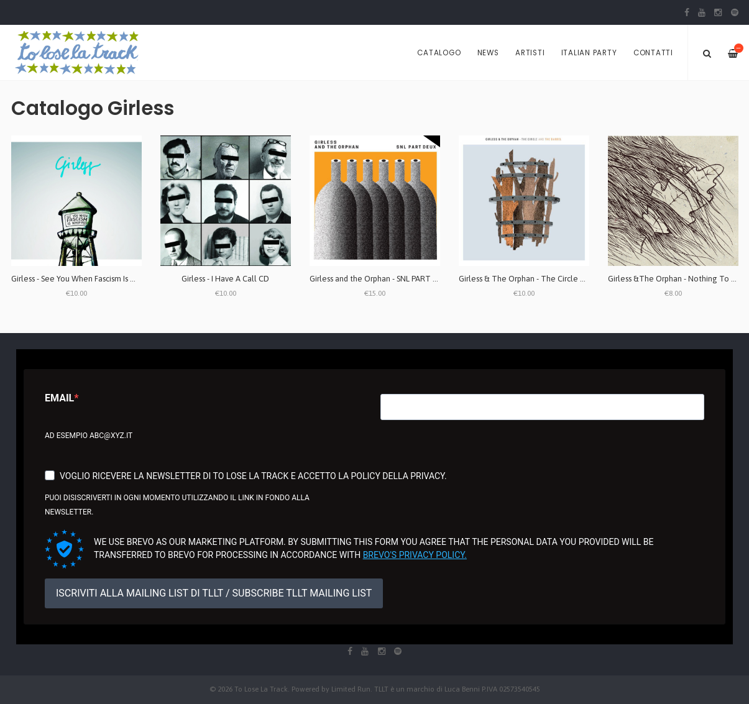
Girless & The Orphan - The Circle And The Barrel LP (551, 278)
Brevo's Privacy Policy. (415, 555)
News (488, 53)
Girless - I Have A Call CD (225, 278)
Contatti (653, 53)
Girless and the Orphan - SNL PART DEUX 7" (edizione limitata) (420, 278)
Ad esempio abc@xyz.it (88, 435)
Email (59, 398)
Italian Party (589, 53)
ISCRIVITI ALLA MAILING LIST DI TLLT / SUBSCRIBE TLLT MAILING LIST (214, 593)
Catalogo (439, 53)
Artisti (530, 53)
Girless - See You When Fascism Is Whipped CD (92, 278)
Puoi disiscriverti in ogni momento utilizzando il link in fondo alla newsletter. (177, 504)
